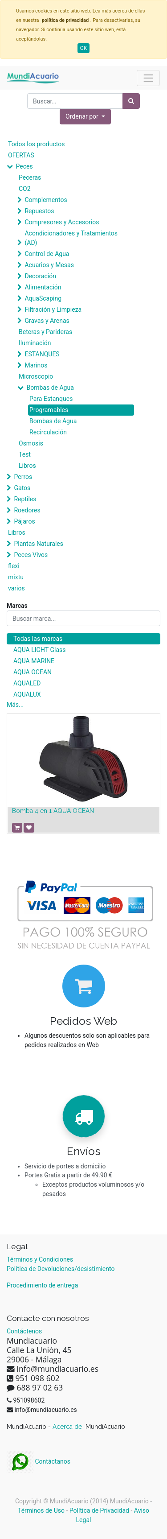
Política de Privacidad (99, 1510)
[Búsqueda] (131, 101)
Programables (48, 409)
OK (83, 48)
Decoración (40, 276)
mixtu (16, 577)
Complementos (45, 199)
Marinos (35, 365)
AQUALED (27, 683)
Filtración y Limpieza (52, 309)
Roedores (27, 510)
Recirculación (48, 432)
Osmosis (31, 443)
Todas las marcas (37, 638)
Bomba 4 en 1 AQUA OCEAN (53, 810)
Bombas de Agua (49, 387)
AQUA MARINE (33, 660)
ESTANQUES (41, 354)
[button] (85, 116)
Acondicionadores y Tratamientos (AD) (71, 238)
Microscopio (36, 376)
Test (25, 454)
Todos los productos (36, 144)
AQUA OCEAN (32, 672)
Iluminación (35, 343)
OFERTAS (21, 155)
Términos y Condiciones (40, 1259)
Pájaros (24, 521)
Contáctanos (38, 1461)
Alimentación (42, 287)
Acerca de (68, 1426)
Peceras (30, 177)
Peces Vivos (31, 554)
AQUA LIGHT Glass (39, 649)
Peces (24, 166)
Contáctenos (24, 1331)
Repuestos (39, 211)
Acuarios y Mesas (48, 264)
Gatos (22, 487)
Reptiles (25, 499)
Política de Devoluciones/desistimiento (60, 1268)
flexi (14, 565)
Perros (23, 476)
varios (16, 588)
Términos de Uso (41, 1510)
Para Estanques (51, 398)
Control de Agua (46, 253)
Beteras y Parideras (45, 331)
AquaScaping (42, 298)
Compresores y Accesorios (61, 222)
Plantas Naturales (38, 543)
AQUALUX (27, 694)
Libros (27, 465)
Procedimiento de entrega (42, 1285)
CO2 (25, 188)
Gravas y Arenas (46, 320)
